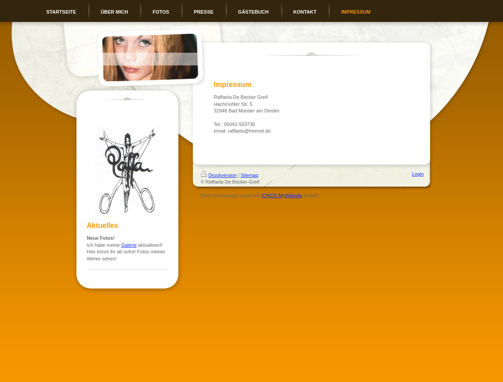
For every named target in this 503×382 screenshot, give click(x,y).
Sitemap (249, 175)
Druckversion (219, 175)
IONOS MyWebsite (281, 195)
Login (418, 174)
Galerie (129, 245)
